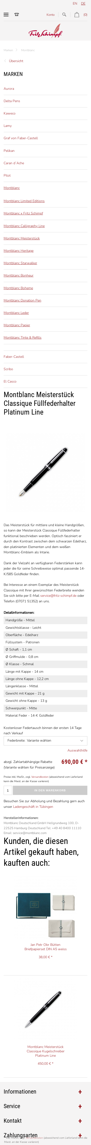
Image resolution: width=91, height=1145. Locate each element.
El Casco (10, 381)
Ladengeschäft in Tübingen (33, 806)
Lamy (8, 125)
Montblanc (28, 50)
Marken (8, 50)
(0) (78, 14)
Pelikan (9, 150)
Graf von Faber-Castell (21, 138)
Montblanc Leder (16, 313)
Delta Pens (12, 101)
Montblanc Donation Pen (22, 300)
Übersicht (16, 61)
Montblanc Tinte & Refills (22, 337)
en (75, 3)
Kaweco (10, 113)
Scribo (8, 369)
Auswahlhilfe (77, 750)
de (83, 3)
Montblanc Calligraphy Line (24, 226)
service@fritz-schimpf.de (58, 595)
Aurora (9, 88)
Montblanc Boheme (18, 288)
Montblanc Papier (17, 325)
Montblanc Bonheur (18, 275)
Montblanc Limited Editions (24, 201)
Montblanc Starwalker (20, 263)
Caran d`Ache (14, 163)
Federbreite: (16, 740)
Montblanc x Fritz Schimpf (23, 213)
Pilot (7, 175)
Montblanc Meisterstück (22, 238)
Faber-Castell (14, 356)
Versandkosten (40, 777)
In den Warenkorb (50, 790)
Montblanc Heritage (18, 250)
